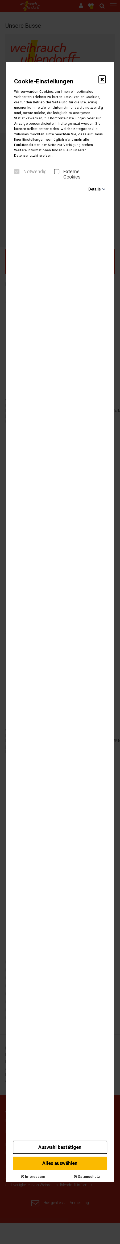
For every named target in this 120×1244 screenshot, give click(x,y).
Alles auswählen (59, 1163)
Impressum (33, 1176)
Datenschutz (87, 1176)
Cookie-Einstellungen (43, 81)
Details (94, 189)
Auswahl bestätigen (59, 1147)
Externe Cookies (67, 174)
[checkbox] (16, 171)
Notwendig (30, 171)
